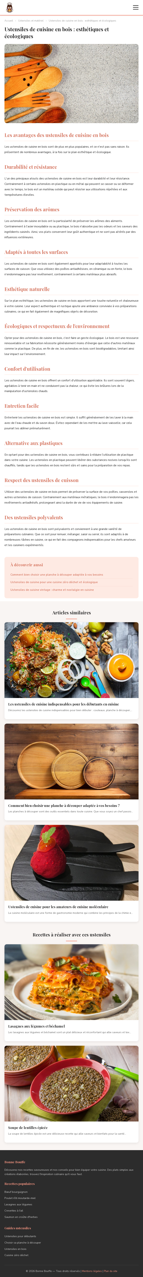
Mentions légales (92, 1271)
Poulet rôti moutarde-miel (20, 1198)
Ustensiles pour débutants (20, 1236)
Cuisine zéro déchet (16, 1255)
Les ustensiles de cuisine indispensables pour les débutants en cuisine (63, 704)
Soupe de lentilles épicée (28, 1127)
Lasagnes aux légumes (18, 1204)
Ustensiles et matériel (31, 20)
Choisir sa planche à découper (22, 1242)
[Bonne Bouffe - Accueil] (9, 7)
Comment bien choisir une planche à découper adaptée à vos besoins (56, 575)
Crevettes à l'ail (13, 1210)
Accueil (8, 20)
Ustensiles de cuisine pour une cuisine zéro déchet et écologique (54, 582)
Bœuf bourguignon (16, 1192)
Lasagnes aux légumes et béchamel (36, 1026)
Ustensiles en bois (15, 1249)
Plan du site (110, 1271)
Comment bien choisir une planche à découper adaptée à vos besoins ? (64, 805)
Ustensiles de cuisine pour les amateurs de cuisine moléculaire (58, 906)
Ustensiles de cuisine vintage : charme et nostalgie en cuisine (52, 590)
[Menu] (136, 7)
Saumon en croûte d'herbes (21, 1217)
